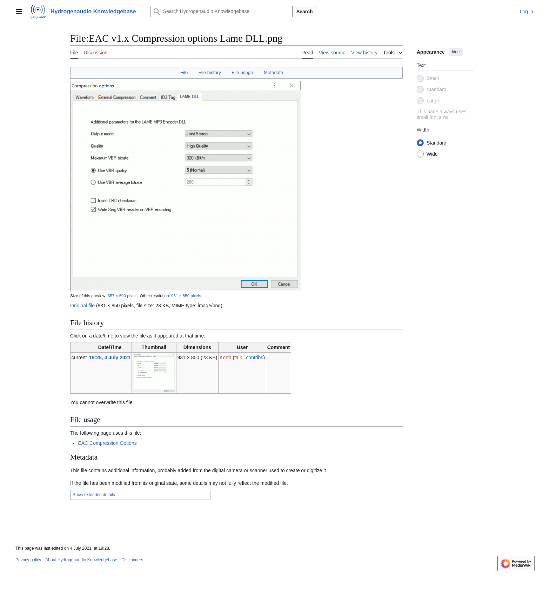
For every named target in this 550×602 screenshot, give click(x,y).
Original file (82, 305)
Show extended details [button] (94, 494)
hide (456, 51)
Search (304, 11)
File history (210, 72)
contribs (254, 357)
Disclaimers (132, 559)
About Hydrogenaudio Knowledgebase (81, 559)
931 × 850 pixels (186, 295)
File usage (242, 72)
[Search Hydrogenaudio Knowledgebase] (221, 11)
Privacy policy (28, 559)
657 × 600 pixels (123, 295)
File (184, 72)
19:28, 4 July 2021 (109, 357)
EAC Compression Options (107, 443)
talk (238, 357)
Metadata (273, 72)
